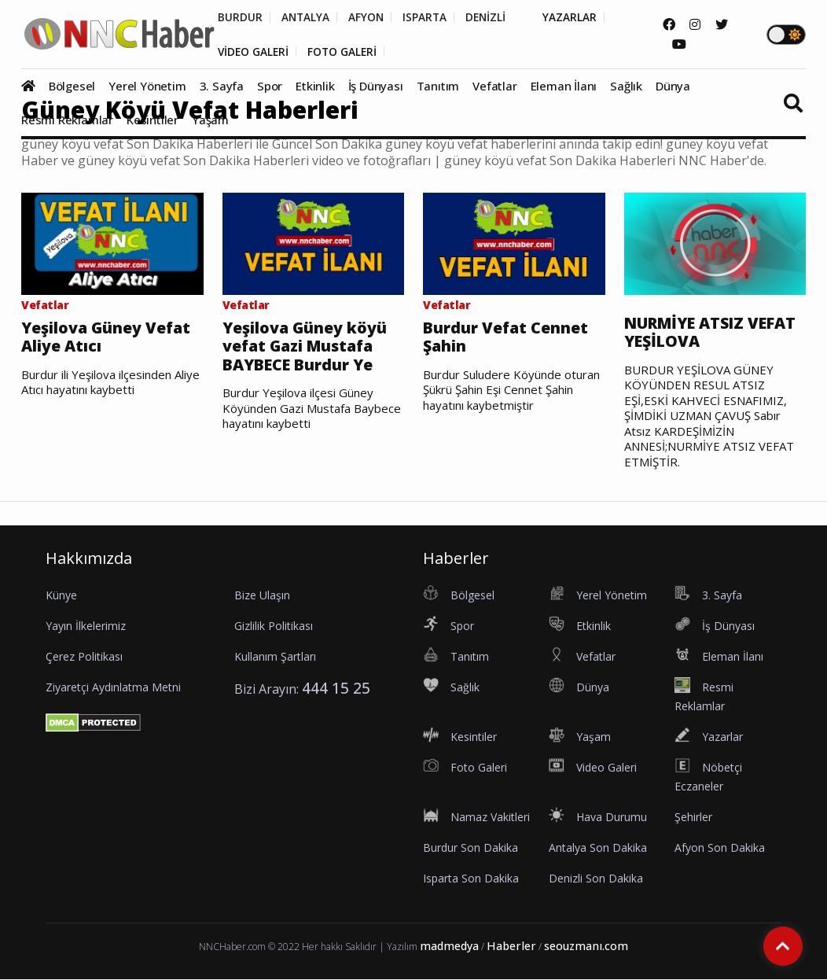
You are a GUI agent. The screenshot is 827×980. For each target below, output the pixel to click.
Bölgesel (72, 86)
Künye (61, 595)
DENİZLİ (492, 17)
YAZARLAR (578, 17)
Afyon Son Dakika (719, 848)
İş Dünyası (375, 86)
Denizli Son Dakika (596, 878)
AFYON (369, 17)
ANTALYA (307, 17)
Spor (269, 86)
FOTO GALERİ (346, 51)
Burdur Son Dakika (470, 848)
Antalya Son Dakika (598, 848)
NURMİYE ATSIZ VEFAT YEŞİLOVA (715, 333)
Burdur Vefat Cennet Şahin (506, 337)
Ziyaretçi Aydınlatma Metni (113, 687)
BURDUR (240, 17)
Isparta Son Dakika (471, 878)
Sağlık (626, 86)
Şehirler (693, 817)
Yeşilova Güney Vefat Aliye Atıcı (107, 337)
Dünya (673, 86)
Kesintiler (152, 120)
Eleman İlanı (564, 86)
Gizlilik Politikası (273, 626)
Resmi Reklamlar (67, 120)
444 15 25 (336, 688)
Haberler (511, 946)
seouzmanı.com (586, 946)
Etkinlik (315, 86)
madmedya (449, 946)
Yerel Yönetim (147, 86)
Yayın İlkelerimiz (86, 626)
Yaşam (210, 120)
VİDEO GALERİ (254, 51)
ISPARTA (429, 17)
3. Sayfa (222, 86)
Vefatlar (494, 86)
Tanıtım (438, 86)
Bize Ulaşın (262, 595)
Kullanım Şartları (275, 657)
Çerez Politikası (84, 657)
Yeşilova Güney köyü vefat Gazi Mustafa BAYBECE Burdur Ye (305, 347)
